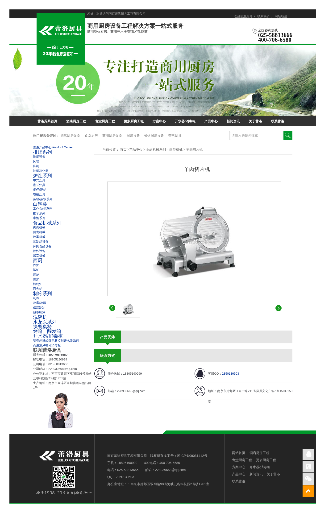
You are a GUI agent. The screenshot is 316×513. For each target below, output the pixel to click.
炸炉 (36, 265)
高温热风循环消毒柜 (47, 345)
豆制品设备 (40, 241)
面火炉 (37, 288)
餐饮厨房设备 (154, 135)
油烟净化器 (40, 171)
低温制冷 (39, 307)
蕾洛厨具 (175, 135)
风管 (36, 161)
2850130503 (230, 373)
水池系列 (39, 218)
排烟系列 (42, 152)
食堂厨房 (91, 135)
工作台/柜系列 (42, 208)
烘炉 (36, 279)
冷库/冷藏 (39, 303)
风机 (36, 166)
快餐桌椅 (42, 326)
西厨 (37, 260)
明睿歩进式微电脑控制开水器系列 (56, 340)
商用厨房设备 (112, 135)
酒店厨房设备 (70, 135)
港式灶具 (39, 185)
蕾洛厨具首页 (47, 121)
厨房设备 (133, 135)
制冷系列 (42, 293)
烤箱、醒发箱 (47, 331)
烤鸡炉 (37, 284)
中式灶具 (39, 180)
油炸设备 (39, 251)
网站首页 (238, 453)
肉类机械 (176, 149)
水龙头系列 (45, 321)
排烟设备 (39, 156)
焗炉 (36, 274)
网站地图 (281, 16)
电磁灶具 (39, 194)
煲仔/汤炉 (39, 189)
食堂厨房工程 (105, 121)
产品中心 (211, 121)
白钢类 (40, 204)
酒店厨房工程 (76, 121)
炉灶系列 (42, 175)
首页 (123, 149)
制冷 (36, 298)
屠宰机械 (39, 255)
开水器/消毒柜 (185, 121)
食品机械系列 (156, 149)
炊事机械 (39, 237)
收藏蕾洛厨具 (243, 16)
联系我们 (263, 16)
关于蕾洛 (255, 121)
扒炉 (36, 270)
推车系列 (39, 213)
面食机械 (39, 232)
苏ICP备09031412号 (192, 456)
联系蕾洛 (277, 121)
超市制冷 (39, 312)
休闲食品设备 (42, 246)
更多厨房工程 (134, 121)
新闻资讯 (233, 121)
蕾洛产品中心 (53, 147)
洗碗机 (40, 317)
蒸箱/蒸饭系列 (42, 199)
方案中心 (159, 121)
